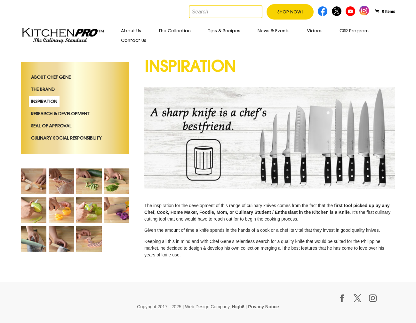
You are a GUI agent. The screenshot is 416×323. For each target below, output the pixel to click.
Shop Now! (290, 12)
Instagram (364, 10)
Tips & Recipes (224, 31)
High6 (238, 306)
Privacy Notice (263, 306)
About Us (131, 31)
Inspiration (44, 119)
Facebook (323, 10)
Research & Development (60, 131)
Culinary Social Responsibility (66, 155)
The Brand (43, 106)
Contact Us (133, 40)
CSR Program (354, 31)
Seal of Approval (51, 143)
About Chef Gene (51, 94)
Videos (315, 31)
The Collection (174, 31)
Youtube (351, 10)
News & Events (274, 31)
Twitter (337, 10)
